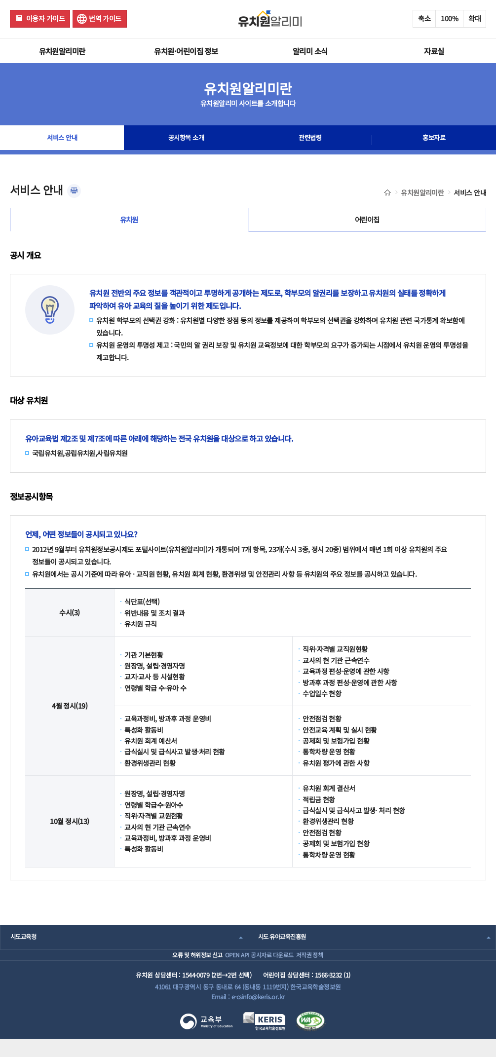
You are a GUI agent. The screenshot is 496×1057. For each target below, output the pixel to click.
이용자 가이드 (45, 18)
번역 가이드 (105, 18)
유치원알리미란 (62, 50)
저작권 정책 (327, 966)
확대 (474, 18)
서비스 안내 (61, 140)
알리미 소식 (310, 50)
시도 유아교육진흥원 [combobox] (284, 941)
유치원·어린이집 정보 (186, 50)
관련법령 (310, 140)
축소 (424, 18)
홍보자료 (433, 140)
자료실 (434, 50)
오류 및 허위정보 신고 (169, 966)
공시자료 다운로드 (274, 966)
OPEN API (224, 966)
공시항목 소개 (186, 140)
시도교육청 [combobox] (24, 941)
